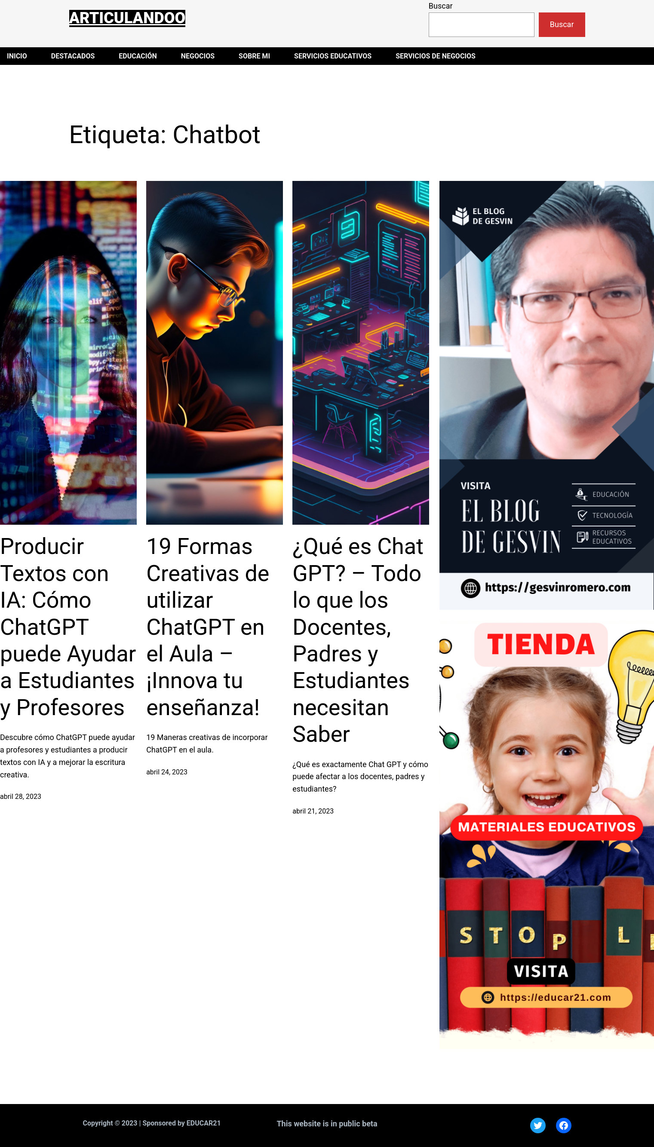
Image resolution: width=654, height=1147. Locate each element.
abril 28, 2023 (20, 796)
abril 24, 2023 (166, 772)
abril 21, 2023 (313, 811)
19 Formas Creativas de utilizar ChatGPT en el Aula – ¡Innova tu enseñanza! (207, 626)
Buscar (441, 5)
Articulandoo (127, 18)
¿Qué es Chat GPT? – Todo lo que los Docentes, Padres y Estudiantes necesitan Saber (358, 640)
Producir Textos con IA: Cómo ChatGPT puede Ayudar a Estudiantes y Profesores (68, 626)
